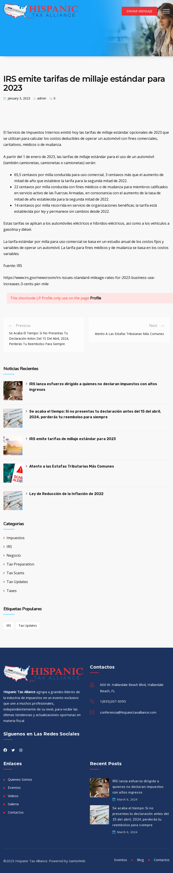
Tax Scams (15, 572)
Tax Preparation (20, 564)
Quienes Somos (20, 779)
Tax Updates (17, 581)
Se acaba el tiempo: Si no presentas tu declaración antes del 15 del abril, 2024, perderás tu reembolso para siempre (95, 414)
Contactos (16, 812)
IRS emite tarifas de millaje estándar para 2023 (72, 439)
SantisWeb (77, 861)
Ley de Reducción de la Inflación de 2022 (66, 494)
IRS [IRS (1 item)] (8, 625)
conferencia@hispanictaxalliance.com (128, 712)
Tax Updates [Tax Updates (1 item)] (27, 625)
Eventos (14, 787)
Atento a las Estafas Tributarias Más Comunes (71, 466)
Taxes (12, 590)
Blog (140, 859)
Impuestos (16, 537)
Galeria (13, 804)
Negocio (14, 555)
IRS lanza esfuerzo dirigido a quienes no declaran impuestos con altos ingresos (93, 387)
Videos (13, 796)
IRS (9, 546)
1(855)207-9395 (113, 701)
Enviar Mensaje (139, 11)
